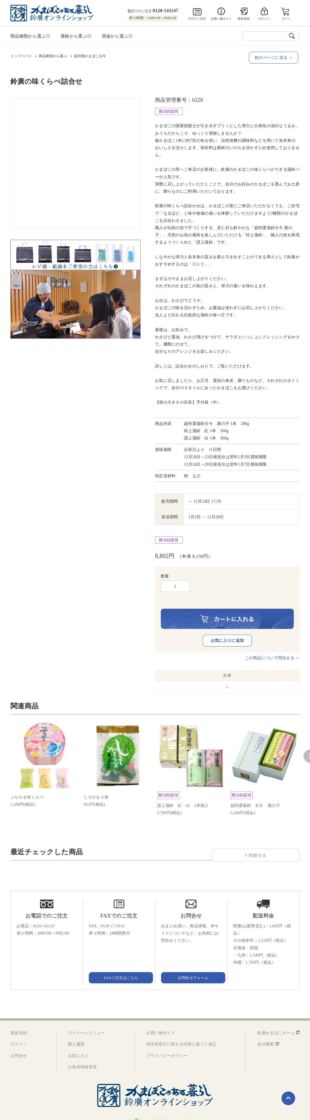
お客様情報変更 (82, 1058)
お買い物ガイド (221, 18)
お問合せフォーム (191, 968)
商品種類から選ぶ (53, 55)
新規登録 (244, 18)
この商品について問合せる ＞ (272, 649)
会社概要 (265, 1035)
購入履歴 (76, 1035)
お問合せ (18, 1047)
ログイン (18, 1035)
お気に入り (78, 1047)
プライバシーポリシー (167, 1047)
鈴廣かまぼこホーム (276, 1024)
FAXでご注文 (197, 18)
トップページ (21, 55)
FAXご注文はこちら (118, 968)
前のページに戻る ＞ (275, 57)
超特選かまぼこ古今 (90, 55)
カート (286, 18)
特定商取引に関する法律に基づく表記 (181, 1035)
